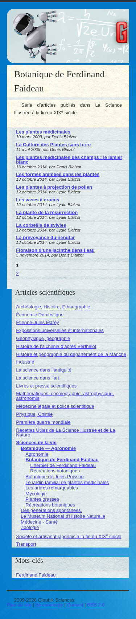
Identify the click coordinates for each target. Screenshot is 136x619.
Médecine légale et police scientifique (55, 406)
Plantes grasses (42, 499)
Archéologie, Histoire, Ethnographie (53, 307)
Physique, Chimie (34, 414)
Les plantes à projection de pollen (54, 187)
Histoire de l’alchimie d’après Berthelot (56, 346)
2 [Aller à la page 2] (17, 273)
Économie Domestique (39, 314)
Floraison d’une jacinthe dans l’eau (55, 250)
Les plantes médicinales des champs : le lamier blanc (69, 160)
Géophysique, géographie (43, 338)
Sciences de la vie (36, 442)
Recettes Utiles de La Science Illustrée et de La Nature (65, 432)
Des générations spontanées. (51, 510)
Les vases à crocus (37, 199)
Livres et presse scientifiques (46, 386)
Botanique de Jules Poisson (54, 476)
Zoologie (30, 527)
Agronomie (36, 454)
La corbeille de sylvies (41, 225)
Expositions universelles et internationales (59, 330)
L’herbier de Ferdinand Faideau (63, 465)
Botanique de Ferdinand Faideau (62, 459)
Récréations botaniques (55, 471)
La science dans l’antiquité (43, 370)
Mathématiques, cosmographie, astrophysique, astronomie (65, 396)
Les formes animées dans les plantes (57, 174)
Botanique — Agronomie (48, 448)
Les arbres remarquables (51, 488)
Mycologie (36, 493)
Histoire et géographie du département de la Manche (71, 354)
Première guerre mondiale (43, 422)
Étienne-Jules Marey (37, 322)
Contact (75, 604)
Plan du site (19, 604)
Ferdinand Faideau (35, 575)
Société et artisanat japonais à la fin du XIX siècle (68, 536)
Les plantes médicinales (43, 132)
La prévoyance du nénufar (45, 237)
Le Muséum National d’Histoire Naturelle (63, 516)
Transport (26, 544)
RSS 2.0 (95, 604)
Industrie (25, 362)
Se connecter (49, 604)
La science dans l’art (37, 378)
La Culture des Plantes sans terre (53, 144)
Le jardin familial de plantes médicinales (67, 482)
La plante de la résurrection (47, 212)
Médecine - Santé (39, 522)
